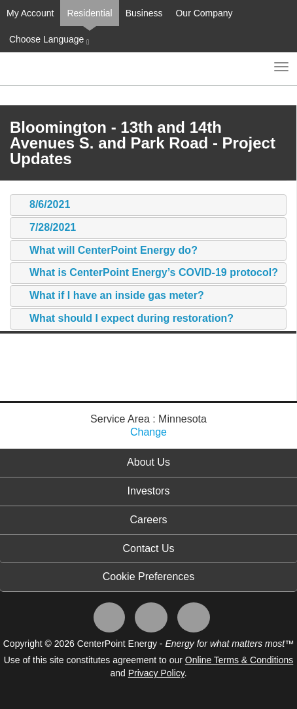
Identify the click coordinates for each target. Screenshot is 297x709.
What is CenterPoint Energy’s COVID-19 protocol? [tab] (147, 273)
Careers (148, 519)
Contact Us (148, 548)
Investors (149, 490)
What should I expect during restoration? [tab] (125, 319)
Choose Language (48, 40)
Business (144, 13)
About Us (148, 462)
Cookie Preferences (149, 576)
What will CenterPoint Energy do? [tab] (107, 251)
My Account (30, 13)
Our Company (203, 13)
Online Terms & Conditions (239, 660)
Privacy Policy (156, 673)
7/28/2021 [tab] (46, 228)
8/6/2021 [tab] (43, 205)
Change (148, 432)
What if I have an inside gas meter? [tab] (110, 296)
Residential (89, 13)
